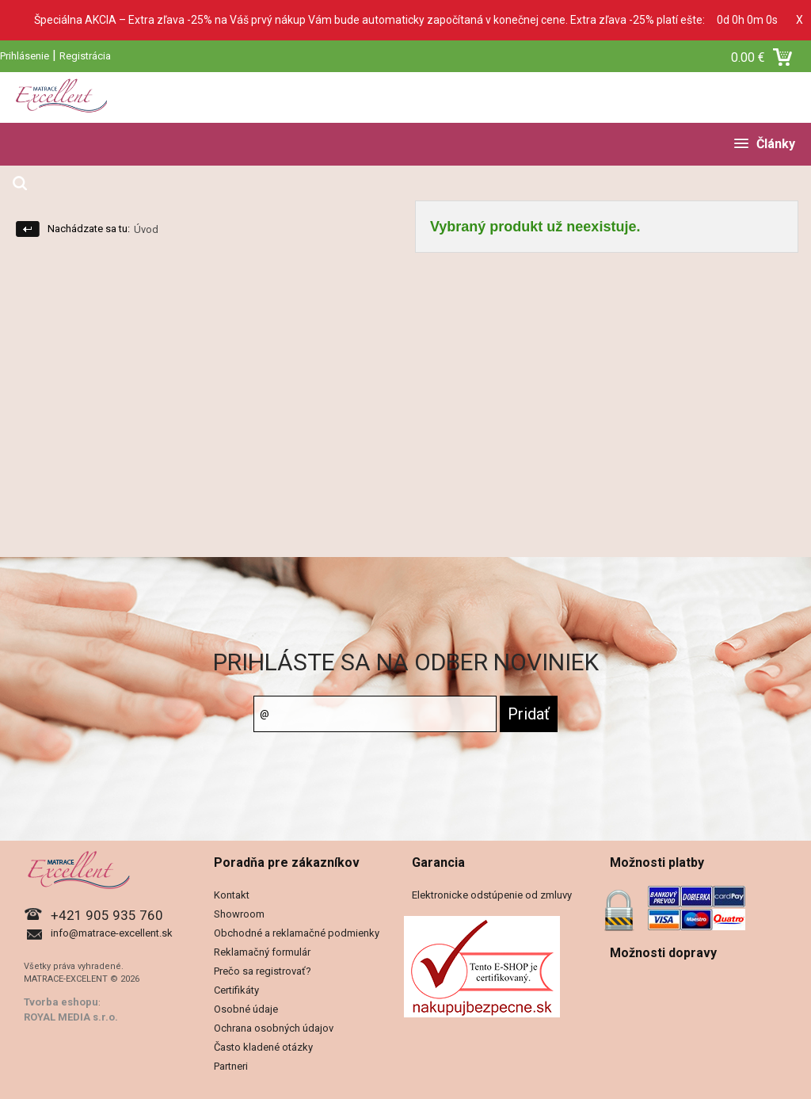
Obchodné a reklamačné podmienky (296, 933)
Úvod (146, 229)
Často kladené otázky (263, 1047)
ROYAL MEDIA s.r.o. (71, 1017)
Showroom (239, 914)
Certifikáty (236, 990)
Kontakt (231, 895)
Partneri (231, 1066)
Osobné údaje (246, 1009)
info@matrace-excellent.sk (112, 933)
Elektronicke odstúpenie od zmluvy (492, 895)
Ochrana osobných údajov (273, 1028)
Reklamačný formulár (262, 952)
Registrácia (85, 56)
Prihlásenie (24, 56)
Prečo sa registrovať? (262, 971)
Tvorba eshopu (61, 1002)
